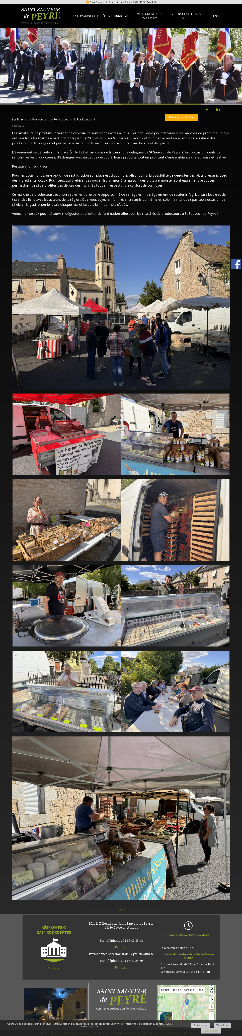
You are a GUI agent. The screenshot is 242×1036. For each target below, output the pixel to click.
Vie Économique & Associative (150, 16)
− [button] (212, 1019)
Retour (121, 910)
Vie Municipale (119, 16)
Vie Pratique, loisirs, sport (187, 16)
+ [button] (212, 1014)
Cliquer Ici (54, 968)
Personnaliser (211, 1030)
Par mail (121, 947)
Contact (213, 16)
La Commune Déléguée (89, 16)
